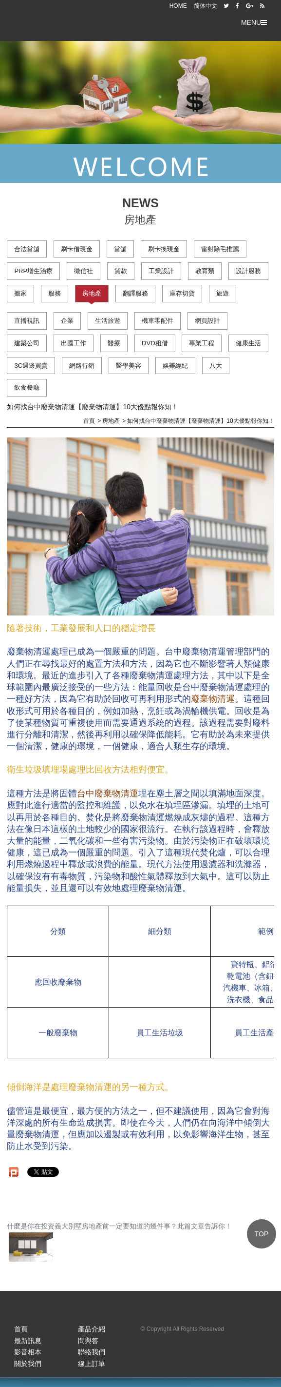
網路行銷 (81, 365)
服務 (54, 293)
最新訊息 (27, 1341)
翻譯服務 (135, 293)
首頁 (21, 1329)
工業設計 (161, 271)
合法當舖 (26, 249)
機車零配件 (157, 320)
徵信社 (83, 271)
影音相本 (27, 1352)
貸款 (120, 271)
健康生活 (248, 343)
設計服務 (248, 271)
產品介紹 (91, 1329)
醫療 (114, 343)
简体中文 (205, 5)
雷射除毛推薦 (220, 249)
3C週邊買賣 (31, 365)
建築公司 (26, 343)
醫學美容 (128, 365)
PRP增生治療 (33, 271)
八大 (215, 365)
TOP (262, 1234)
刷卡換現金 (164, 249)
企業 (67, 320)
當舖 (120, 249)
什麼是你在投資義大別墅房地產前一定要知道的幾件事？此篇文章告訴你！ (119, 1242)
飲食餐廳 (26, 387)
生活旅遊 (107, 320)
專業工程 (201, 343)
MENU (254, 22)
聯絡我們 (91, 1352)
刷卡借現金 (77, 249)
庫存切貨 (182, 293)
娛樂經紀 (175, 365)
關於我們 (27, 1363)
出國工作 (73, 343)
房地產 (91, 293)
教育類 (204, 271)
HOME (178, 5)
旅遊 (222, 293)
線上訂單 (91, 1363)
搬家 (20, 293)
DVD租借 (155, 343)
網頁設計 (207, 320)
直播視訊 (26, 320)
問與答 (88, 1341)
